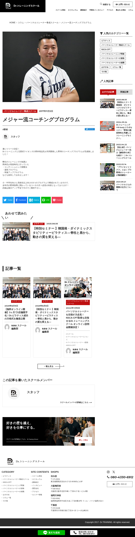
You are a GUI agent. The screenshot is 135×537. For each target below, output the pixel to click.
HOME (12, 23)
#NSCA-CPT (76, 345)
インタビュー (38, 485)
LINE (50, 200)
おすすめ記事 (108, 94)
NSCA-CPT (106, 50)
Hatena (38, 200)
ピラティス (105, 41)
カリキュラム (73, 10)
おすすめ (104, 69)
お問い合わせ (123, 4)
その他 (104, 73)
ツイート (89, 129)
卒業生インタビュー (96, 10)
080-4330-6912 (120, 477)
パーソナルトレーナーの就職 (112, 64)
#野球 (5, 130)
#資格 (68, 345)
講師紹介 (83, 10)
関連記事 (124, 94)
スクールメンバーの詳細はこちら (73, 402)
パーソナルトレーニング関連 (112, 55)
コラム (130, 10)
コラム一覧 (117, 69)
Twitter (9, 200)
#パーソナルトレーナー (75, 342)
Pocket (63, 200)
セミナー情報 (38, 494)
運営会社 (36, 488)
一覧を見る (49, 366)
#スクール (70, 334)
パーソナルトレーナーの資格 (112, 59)
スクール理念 (60, 10)
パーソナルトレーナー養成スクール (46, 23)
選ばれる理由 (121, 10)
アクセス (110, 10)
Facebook (23, 200)
